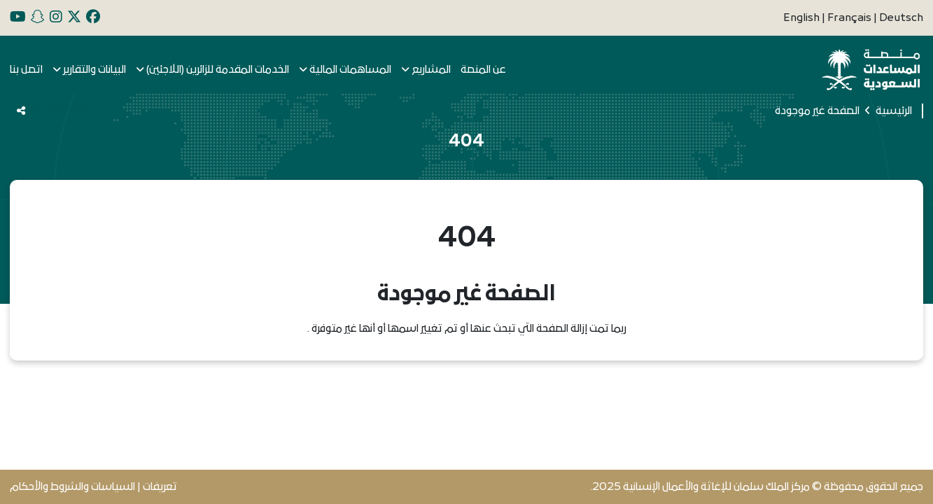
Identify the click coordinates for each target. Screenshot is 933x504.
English (802, 17)
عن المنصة (483, 69)
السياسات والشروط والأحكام (72, 486)
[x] (74, 18)
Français (850, 17)
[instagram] (56, 18)
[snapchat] (38, 18)
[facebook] (93, 18)
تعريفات (160, 486)
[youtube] (18, 18)
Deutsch (901, 17)
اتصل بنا (26, 69)
